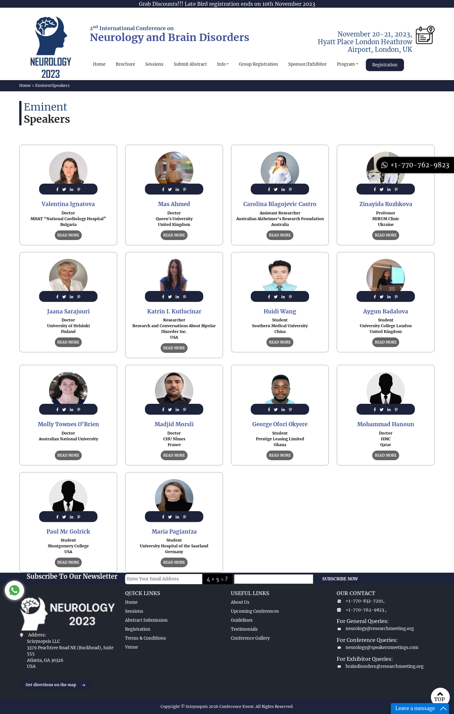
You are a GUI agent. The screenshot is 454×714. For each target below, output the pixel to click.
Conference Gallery (250, 638)
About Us (240, 602)
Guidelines (242, 620)
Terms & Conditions (145, 638)
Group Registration (258, 64)
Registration (385, 65)
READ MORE (68, 235)
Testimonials (244, 629)
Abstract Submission (146, 620)
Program (346, 64)
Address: (37, 635)
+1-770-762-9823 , (361, 610)
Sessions (154, 64)
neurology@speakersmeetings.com (377, 647)
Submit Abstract (190, 64)
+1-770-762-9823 (415, 165)
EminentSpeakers (52, 85)
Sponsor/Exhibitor (307, 64)
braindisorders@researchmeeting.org (380, 666)
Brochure (125, 64)
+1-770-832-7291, (360, 601)
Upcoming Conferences (255, 611)
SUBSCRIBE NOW (340, 579)
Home (99, 64)
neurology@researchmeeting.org (375, 628)
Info (221, 64)
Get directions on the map (56, 685)
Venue (131, 647)
